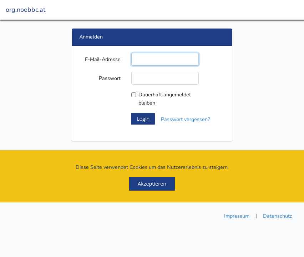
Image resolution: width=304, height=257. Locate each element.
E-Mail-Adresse (103, 59)
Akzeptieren (152, 183)
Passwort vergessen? (185, 119)
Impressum (236, 216)
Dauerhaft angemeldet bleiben (164, 98)
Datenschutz (277, 216)
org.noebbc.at (25, 9)
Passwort (110, 78)
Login (143, 118)
